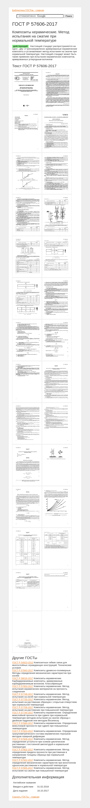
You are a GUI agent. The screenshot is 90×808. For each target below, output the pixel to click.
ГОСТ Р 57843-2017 (22, 670)
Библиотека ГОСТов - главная (28, 10)
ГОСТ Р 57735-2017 (22, 699)
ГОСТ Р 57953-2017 (22, 686)
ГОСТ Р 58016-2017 (22, 678)
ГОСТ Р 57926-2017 (22, 739)
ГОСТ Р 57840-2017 (22, 723)
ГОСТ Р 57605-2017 (22, 768)
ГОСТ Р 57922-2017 (22, 760)
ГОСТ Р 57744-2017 (22, 712)
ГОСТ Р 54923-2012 (22, 662)
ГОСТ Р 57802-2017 (22, 749)
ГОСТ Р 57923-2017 (22, 731)
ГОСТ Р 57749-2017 (22, 694)
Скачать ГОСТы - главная (25, 797)
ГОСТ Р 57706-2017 (22, 707)
